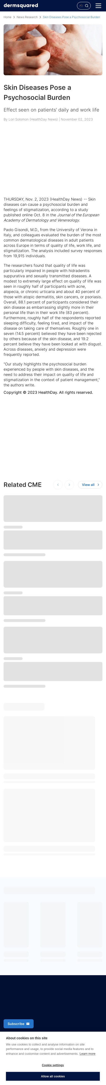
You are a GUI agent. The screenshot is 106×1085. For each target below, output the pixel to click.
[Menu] (98, 6)
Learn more (87, 1053)
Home (7, 17)
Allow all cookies (53, 1076)
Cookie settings (53, 1065)
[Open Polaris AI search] (84, 6)
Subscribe (19, 1024)
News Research (27, 17)
